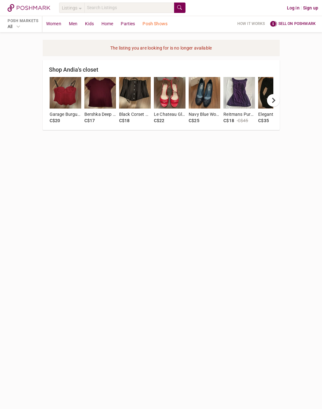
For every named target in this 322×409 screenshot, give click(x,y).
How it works (251, 23)
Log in (293, 7)
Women (53, 23)
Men (73, 23)
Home (107, 23)
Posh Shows (155, 23)
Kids (89, 23)
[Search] (129, 8)
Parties (128, 23)
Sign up (310, 7)
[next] (273, 100)
